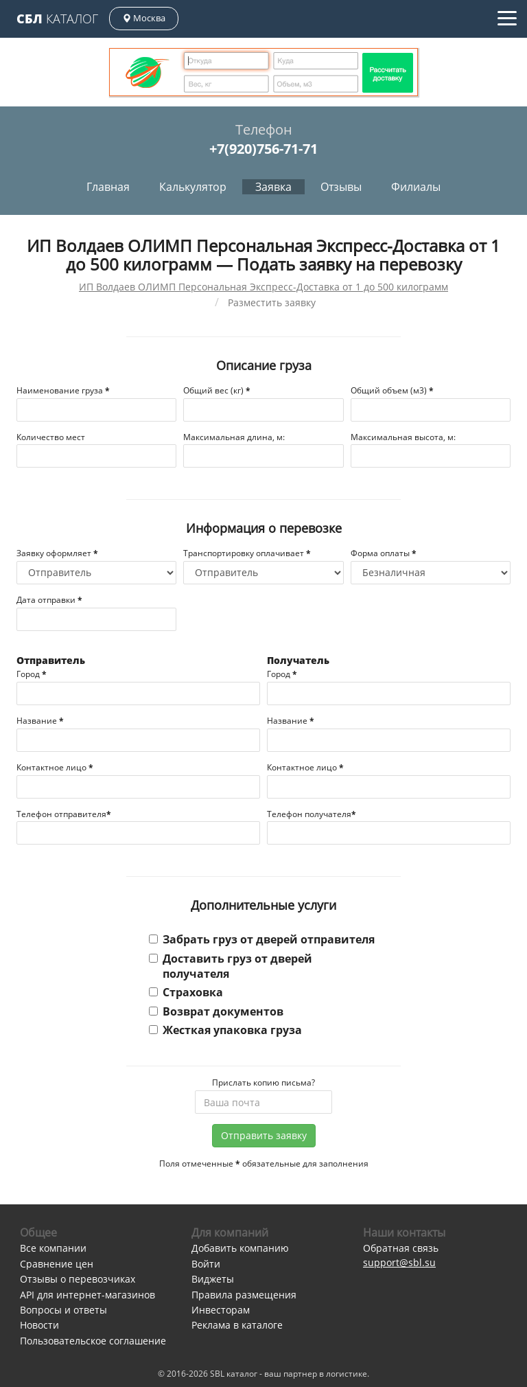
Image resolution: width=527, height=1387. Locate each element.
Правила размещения (243, 1294)
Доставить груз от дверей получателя (230, 966)
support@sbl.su (399, 1262)
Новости (39, 1324)
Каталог (57, 18)
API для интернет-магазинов (87, 1294)
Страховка (186, 992)
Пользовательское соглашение (93, 1340)
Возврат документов (216, 1011)
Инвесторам (220, 1309)
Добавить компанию (240, 1247)
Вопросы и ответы (63, 1309)
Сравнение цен (56, 1263)
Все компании (53, 1247)
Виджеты (212, 1278)
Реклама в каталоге (237, 1324)
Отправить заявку (264, 1135)
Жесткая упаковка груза (225, 1030)
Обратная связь (400, 1247)
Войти (205, 1263)
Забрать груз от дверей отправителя (262, 939)
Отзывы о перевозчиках (77, 1278)
